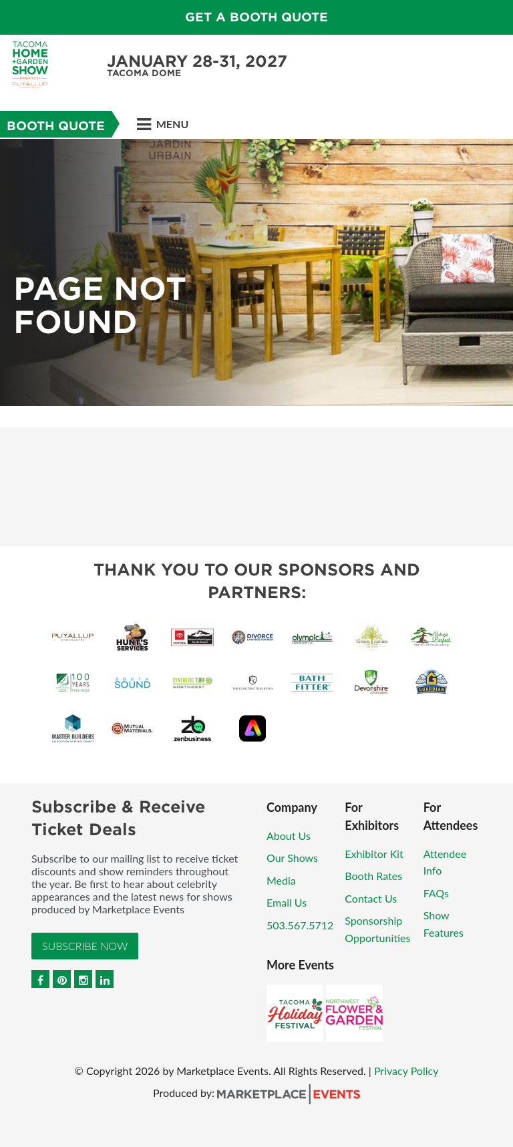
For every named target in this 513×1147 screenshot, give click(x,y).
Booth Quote (56, 126)
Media (281, 880)
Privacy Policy (406, 1070)
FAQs (436, 893)
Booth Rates (373, 875)
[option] (256, 272)
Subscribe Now (85, 945)
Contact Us (371, 898)
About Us (289, 835)
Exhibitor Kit (374, 853)
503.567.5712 (300, 925)
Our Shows (292, 857)
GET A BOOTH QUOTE (256, 17)
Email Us (287, 902)
